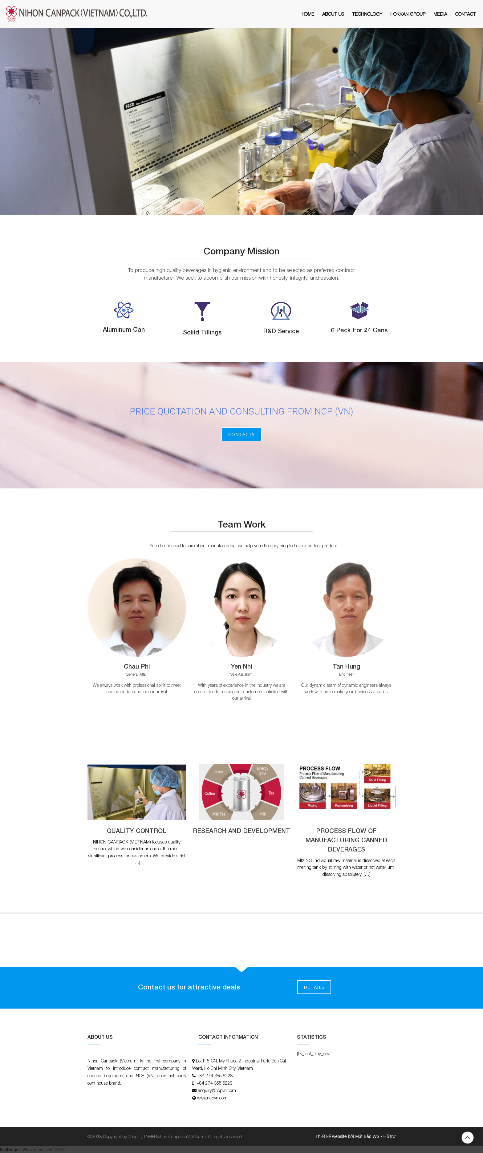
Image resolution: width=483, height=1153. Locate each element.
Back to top (467, 1137)
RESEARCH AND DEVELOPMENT (241, 830)
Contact (465, 14)
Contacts (241, 434)
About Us (333, 14)
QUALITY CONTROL (137, 830)
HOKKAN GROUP (407, 14)
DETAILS (314, 987)
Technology (367, 14)
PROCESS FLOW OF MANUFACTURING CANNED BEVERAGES (346, 840)
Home (308, 14)
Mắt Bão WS (367, 1136)
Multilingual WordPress (22, 1149)
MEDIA (440, 14)
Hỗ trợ (389, 1136)
